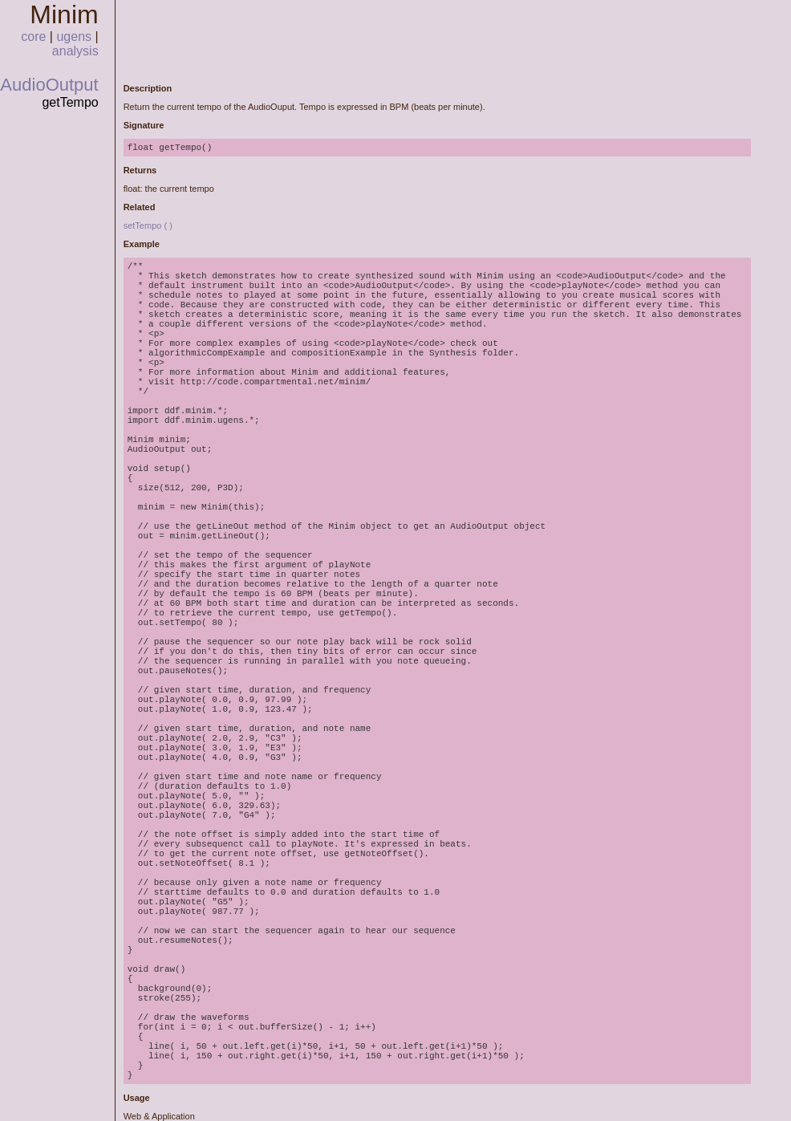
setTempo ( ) (148, 225)
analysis (75, 51)
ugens (73, 36)
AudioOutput (49, 85)
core (33, 36)
